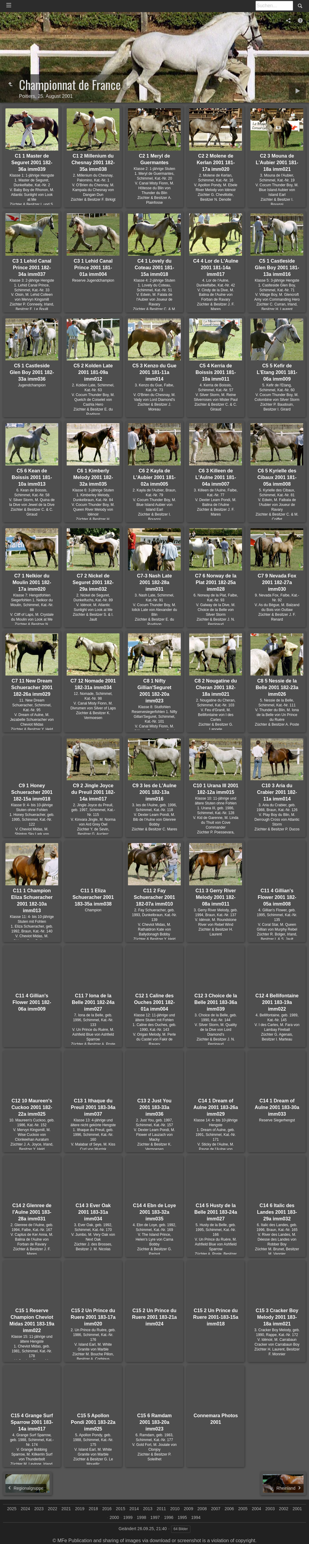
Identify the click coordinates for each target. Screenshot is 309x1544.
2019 (79, 1508)
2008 (202, 1508)
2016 (107, 1508)
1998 (141, 1517)
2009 (188, 1508)
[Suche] (274, 6)
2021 (66, 1508)
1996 (168, 1517)
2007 (215, 1508)
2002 (283, 1508)
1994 (196, 1517)
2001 (297, 1508)
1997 (155, 1517)
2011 (161, 1508)
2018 (93, 1508)
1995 (182, 1517)
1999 (127, 1517)
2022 (52, 1508)
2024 (25, 1508)
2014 (134, 1508)
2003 (270, 1508)
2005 (242, 1508)
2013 (147, 1508)
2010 (175, 1508)
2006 (229, 1508)
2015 (120, 1508)
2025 (11, 1508)
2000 (114, 1517)
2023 (39, 1508)
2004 (256, 1508)
